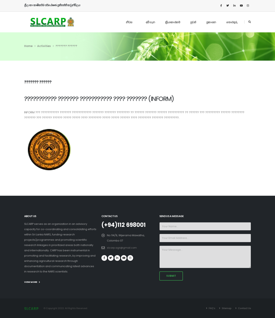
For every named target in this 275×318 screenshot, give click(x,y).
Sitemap (226, 308)
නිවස (129, 22)
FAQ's (211, 308)
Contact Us (244, 308)
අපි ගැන (150, 22)
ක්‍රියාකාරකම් (172, 22)
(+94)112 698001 (125, 225)
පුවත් (193, 22)
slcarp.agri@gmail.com (122, 247)
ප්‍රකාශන (211, 22)
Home (28, 46)
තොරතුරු (231, 22)
